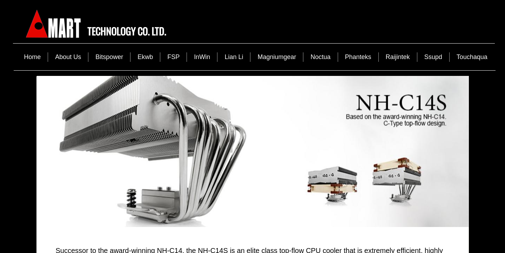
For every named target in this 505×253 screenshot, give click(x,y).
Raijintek (398, 56)
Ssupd (433, 56)
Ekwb (145, 56)
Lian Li (233, 56)
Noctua (320, 56)
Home (32, 56)
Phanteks (358, 56)
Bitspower (109, 56)
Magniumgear (276, 56)
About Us (68, 56)
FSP (173, 56)
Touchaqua (472, 56)
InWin (202, 56)
